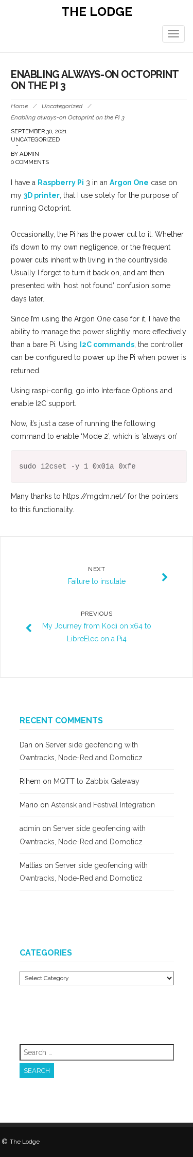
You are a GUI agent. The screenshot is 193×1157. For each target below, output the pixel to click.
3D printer (42, 195)
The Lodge (96, 11)
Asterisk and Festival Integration (103, 805)
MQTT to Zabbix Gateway (96, 781)
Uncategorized (62, 106)
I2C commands (107, 344)
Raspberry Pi (61, 182)
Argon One (129, 182)
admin (29, 153)
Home (19, 106)
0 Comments (30, 162)
